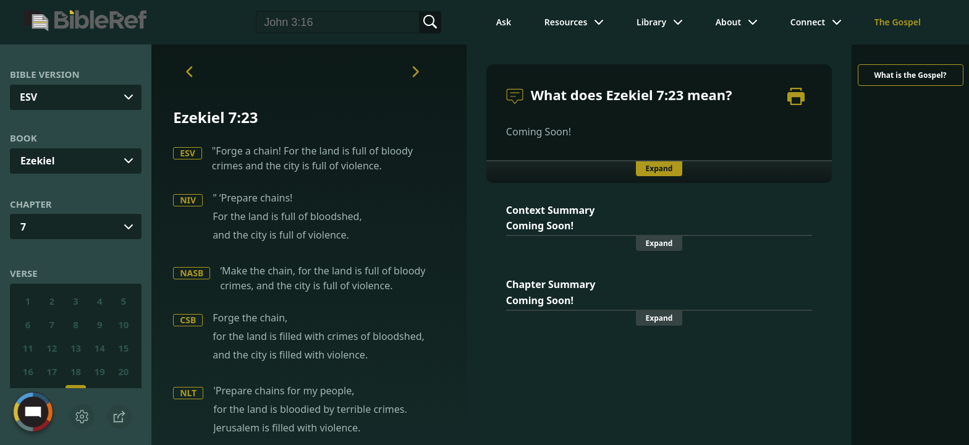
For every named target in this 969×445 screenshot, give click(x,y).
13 (75, 348)
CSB (188, 320)
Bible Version (45, 74)
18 (75, 371)
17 (51, 371)
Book (23, 138)
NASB (191, 273)
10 (123, 324)
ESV (187, 153)
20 (123, 371)
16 (28, 371)
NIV (188, 200)
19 (100, 371)
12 (51, 348)
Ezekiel (37, 160)
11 (28, 348)
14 (100, 348)
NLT (188, 393)
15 (123, 348)
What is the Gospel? (910, 75)
